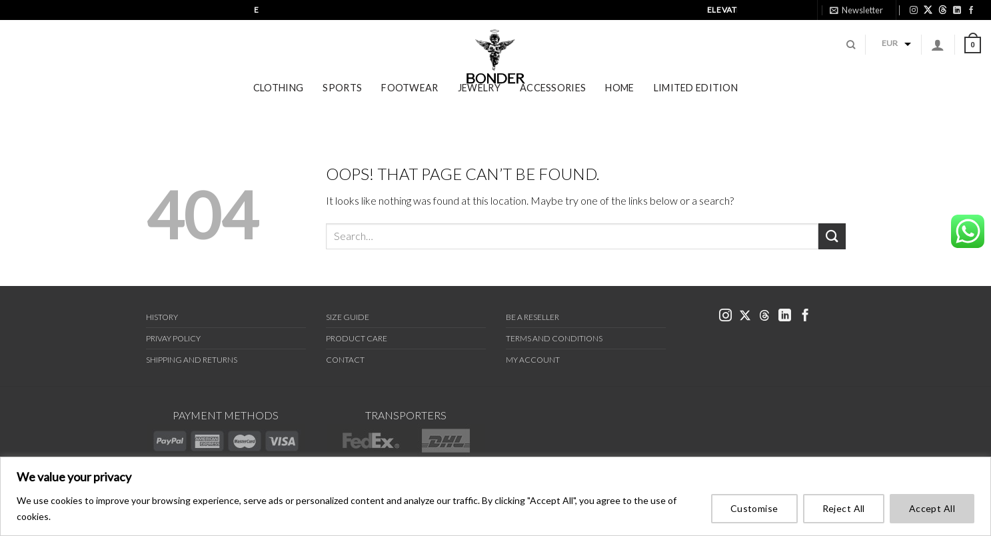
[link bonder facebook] (971, 10)
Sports (342, 105)
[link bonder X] (928, 9)
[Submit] (831, 236)
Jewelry (479, 105)
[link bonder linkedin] (957, 10)
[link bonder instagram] (914, 10)
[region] (495, 496)
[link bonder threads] (942, 9)
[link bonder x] (745, 316)
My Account (533, 360)
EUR (890, 52)
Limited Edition (696, 105)
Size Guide (347, 317)
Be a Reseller (532, 317)
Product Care (356, 338)
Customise (754, 508)
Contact (345, 360)
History (162, 317)
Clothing (278, 105)
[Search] (850, 53)
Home (619, 105)
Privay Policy (173, 338)
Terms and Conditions (554, 338)
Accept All (932, 508)
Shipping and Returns (191, 360)
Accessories (553, 105)
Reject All (843, 508)
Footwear (409, 105)
